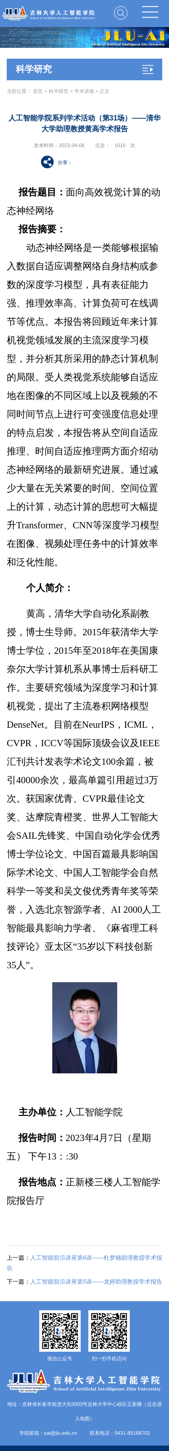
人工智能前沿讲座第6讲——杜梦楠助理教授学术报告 (84, 1262)
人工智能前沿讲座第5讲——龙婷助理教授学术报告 (84, 1281)
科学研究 (59, 91)
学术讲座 (84, 91)
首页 (38, 91)
